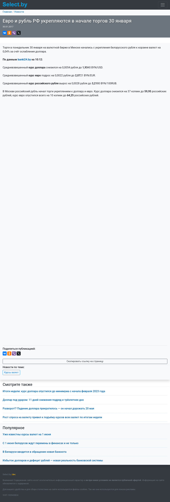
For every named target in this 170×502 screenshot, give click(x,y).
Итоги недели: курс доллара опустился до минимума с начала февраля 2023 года (54, 391)
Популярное (13, 428)
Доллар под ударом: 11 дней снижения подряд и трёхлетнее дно (43, 399)
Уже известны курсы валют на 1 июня (27, 434)
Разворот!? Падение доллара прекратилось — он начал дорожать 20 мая (48, 408)
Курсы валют (11, 372)
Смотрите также (17, 384)
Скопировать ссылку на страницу (85, 361)
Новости (19, 11)
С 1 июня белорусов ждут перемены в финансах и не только (40, 443)
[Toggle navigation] (162, 4)
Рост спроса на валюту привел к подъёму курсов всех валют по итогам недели (52, 417)
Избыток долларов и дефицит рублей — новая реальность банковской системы (53, 460)
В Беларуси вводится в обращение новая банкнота (34, 451)
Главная (7, 11)
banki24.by (24, 59)
